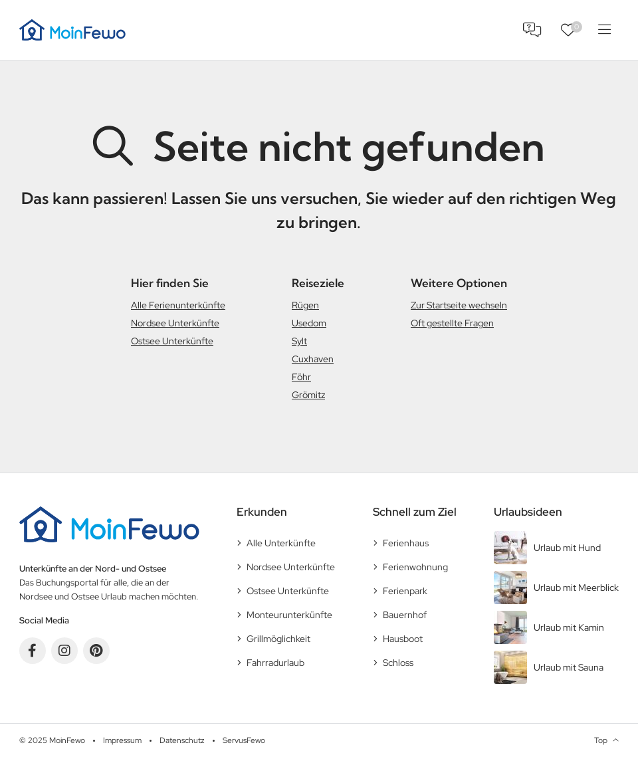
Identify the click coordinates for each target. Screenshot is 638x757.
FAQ (532, 30)
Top (600, 740)
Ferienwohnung (415, 567)
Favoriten (576, 27)
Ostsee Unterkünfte (172, 341)
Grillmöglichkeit (278, 639)
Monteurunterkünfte (289, 615)
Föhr (301, 377)
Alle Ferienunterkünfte (178, 305)
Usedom (309, 323)
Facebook (32, 650)
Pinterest (96, 650)
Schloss (398, 663)
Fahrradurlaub (275, 663)
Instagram (64, 650)
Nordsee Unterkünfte (175, 323)
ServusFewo (244, 740)
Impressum (122, 740)
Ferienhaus (406, 543)
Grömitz (308, 395)
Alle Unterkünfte (281, 543)
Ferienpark (405, 591)
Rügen (305, 305)
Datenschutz (182, 740)
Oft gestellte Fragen (452, 323)
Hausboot (403, 639)
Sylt (299, 341)
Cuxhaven (313, 359)
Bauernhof (405, 615)
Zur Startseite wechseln (459, 305)
